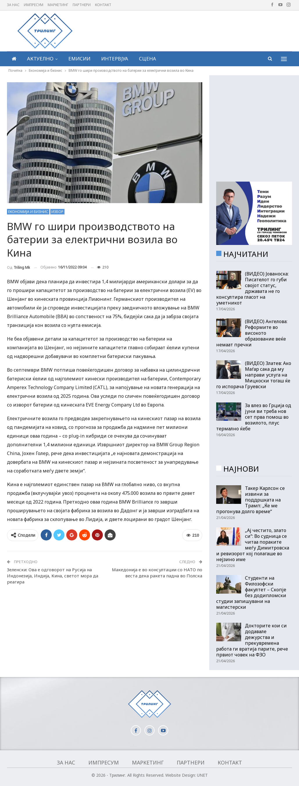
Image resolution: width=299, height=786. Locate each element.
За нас (13, 4)
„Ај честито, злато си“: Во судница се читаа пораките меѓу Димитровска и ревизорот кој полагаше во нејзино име (252, 545)
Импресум (33, 4)
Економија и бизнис (28, 211)
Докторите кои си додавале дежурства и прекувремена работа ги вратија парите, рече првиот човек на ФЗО (252, 640)
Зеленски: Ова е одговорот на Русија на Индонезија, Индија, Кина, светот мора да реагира (52, 576)
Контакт (103, 4)
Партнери (82, 4)
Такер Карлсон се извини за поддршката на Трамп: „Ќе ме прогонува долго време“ (250, 500)
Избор (57, 211)
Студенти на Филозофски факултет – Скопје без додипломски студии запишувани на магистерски (251, 592)
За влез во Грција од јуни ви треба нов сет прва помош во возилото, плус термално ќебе (253, 417)
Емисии (79, 58)
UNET (202, 775)
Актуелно (40, 58)
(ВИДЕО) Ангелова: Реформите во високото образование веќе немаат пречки (251, 333)
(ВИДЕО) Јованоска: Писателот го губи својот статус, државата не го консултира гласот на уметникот (252, 288)
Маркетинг (58, 4)
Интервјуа (114, 58)
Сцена (147, 58)
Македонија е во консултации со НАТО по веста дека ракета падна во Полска (157, 573)
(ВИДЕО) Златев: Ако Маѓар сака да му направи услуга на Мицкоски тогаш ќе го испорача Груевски (253, 375)
